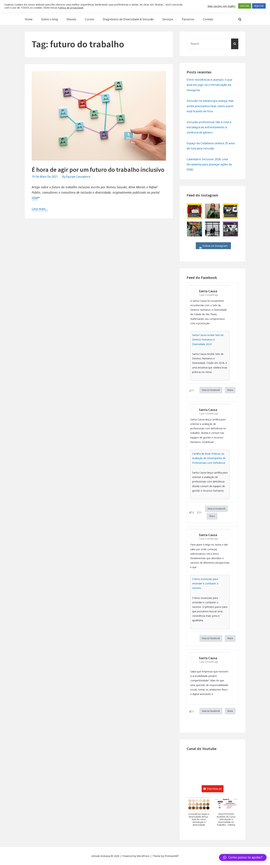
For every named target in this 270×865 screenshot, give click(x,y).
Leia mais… (40, 209)
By (76, 176)
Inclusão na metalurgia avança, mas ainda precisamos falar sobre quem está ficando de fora (210, 106)
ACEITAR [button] (244, 5)
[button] (198, 813)
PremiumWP (172, 856)
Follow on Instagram (213, 245)
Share (230, 390)
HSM (35, 198)
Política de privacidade (71, 7)
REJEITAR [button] (259, 5)
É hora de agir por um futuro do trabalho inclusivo (98, 169)
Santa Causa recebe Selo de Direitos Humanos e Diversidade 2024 (208, 339)
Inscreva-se (212, 789)
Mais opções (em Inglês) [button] (221, 6)
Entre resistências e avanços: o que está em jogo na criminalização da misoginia (209, 85)
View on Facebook (211, 390)
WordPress (143, 856)
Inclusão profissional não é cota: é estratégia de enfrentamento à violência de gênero (209, 127)
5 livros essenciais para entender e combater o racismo (205, 583)
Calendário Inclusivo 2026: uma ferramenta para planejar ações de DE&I (209, 164)
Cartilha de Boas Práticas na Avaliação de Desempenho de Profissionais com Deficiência (209, 458)
